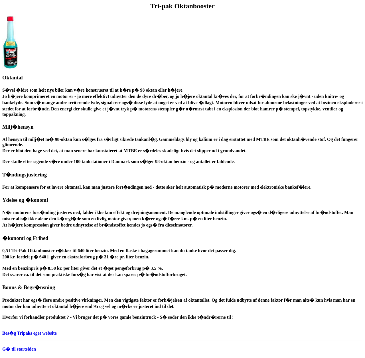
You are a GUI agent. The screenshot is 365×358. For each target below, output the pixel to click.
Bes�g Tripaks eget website (29, 333)
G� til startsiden (19, 349)
